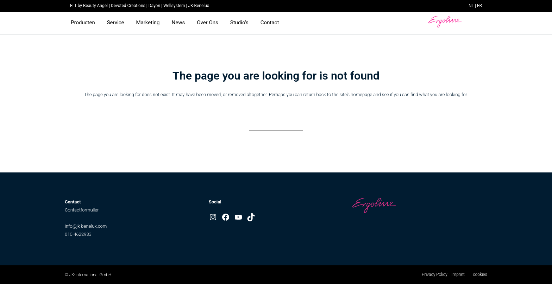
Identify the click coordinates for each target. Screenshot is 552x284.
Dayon (154, 5)
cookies (480, 274)
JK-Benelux (198, 5)
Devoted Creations (128, 5)
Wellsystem (174, 5)
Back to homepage (276, 123)
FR (479, 5)
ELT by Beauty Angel (89, 5)
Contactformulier (82, 210)
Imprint (458, 274)
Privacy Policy (434, 274)
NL (471, 5)
